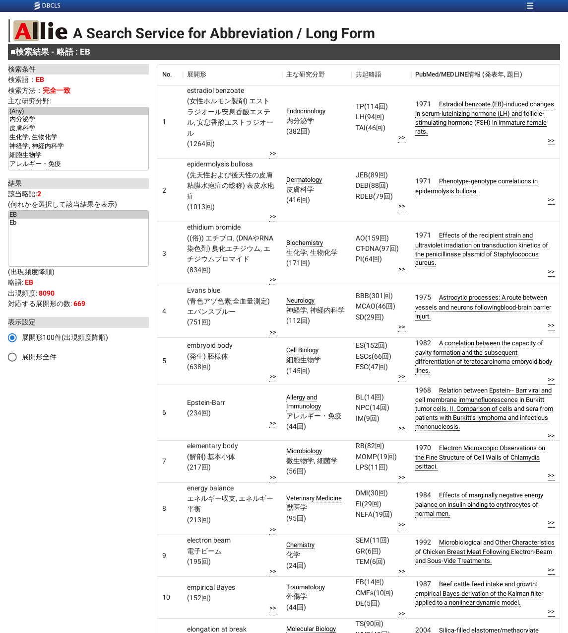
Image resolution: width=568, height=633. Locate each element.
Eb (78, 223)
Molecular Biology (311, 629)
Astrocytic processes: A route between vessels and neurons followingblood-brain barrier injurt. (483, 306)
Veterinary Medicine (314, 498)
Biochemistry (304, 242)
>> (272, 153)
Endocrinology (305, 111)
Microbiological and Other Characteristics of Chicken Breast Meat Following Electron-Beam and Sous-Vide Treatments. (485, 551)
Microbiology (304, 451)
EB (78, 215)
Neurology (300, 300)
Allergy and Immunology (303, 402)
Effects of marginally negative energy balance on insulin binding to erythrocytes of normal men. (479, 504)
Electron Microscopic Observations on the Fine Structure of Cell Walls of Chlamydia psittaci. (480, 457)
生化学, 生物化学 (78, 137)
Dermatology (304, 179)
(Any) (78, 111)
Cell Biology (302, 350)
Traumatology (305, 587)
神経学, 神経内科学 (78, 146)
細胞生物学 (78, 155)
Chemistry (300, 545)
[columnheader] (169, 74)
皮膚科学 (78, 128)
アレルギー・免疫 (78, 164)
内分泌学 (78, 119)
